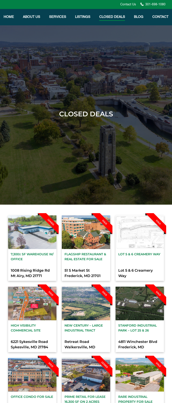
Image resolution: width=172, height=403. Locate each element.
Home (9, 17)
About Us (31, 17)
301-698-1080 (155, 4)
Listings (82, 17)
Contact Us (128, 4)
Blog (138, 17)
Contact (160, 17)
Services (57, 17)
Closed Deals (112, 17)
